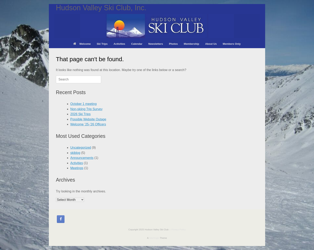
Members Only (232, 43)
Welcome (82, 43)
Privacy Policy (178, 229)
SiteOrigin (154, 238)
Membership (191, 43)
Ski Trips (102, 43)
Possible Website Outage (88, 119)
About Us (211, 43)
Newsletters (155, 43)
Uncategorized (80, 147)
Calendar (136, 43)
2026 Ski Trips (80, 114)
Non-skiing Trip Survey (86, 109)
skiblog (75, 152)
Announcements (82, 158)
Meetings (76, 168)
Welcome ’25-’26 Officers (88, 124)
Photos (173, 43)
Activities (119, 43)
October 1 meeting (83, 104)
